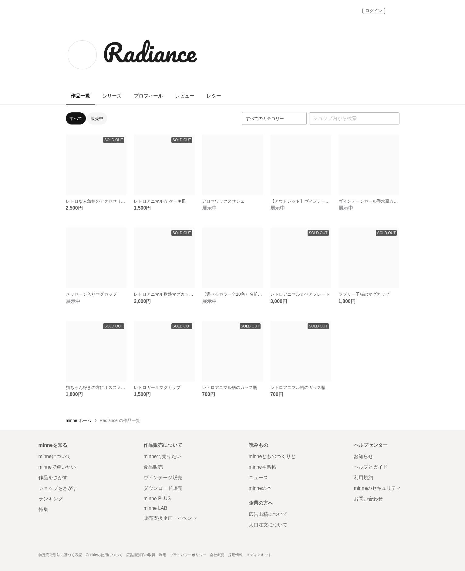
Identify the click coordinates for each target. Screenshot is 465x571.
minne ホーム (78, 420)
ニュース (258, 477)
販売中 (97, 118)
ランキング (51, 498)
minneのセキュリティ (377, 488)
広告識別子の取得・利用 (146, 555)
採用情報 (235, 555)
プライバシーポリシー (188, 555)
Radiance (149, 52)
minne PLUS (157, 498)
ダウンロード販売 (162, 488)
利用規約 (363, 477)
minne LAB (155, 508)
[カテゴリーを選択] (274, 118)
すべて (75, 118)
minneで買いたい (57, 467)
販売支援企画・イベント (170, 518)
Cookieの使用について (104, 555)
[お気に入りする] (119, 188)
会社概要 (217, 555)
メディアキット (259, 555)
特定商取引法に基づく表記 (60, 555)
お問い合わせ (368, 498)
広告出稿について (268, 514)
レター (214, 95)
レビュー (184, 95)
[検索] (393, 118)
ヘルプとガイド (371, 467)
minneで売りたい (162, 456)
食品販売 (153, 467)
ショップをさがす (58, 488)
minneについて (55, 456)
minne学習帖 (263, 467)
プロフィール (148, 95)
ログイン (373, 10)
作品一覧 (80, 95)
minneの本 (260, 488)
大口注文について (268, 524)
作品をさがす (53, 477)
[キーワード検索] (354, 118)
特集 (43, 509)
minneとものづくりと (272, 456)
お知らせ (363, 456)
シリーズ (112, 95)
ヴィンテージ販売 (162, 477)
